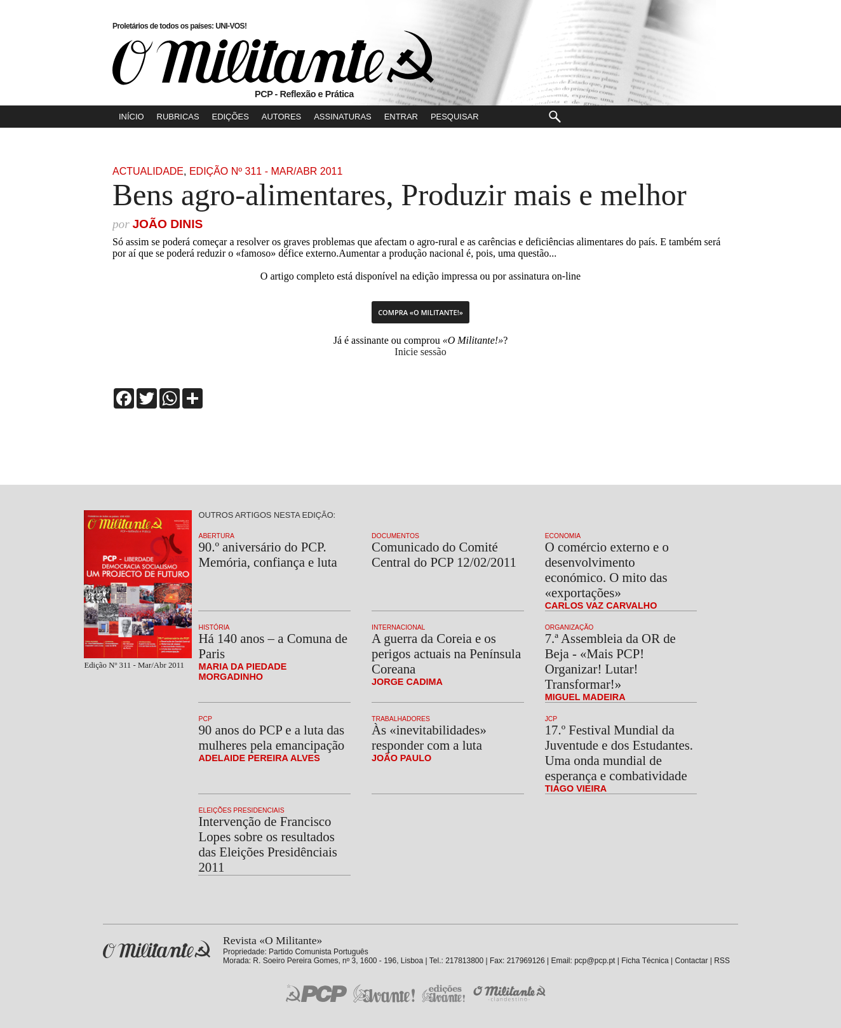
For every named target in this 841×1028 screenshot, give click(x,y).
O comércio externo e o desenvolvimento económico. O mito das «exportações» (607, 569)
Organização (569, 627)
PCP (205, 718)
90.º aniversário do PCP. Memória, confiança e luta (267, 554)
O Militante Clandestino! (511, 993)
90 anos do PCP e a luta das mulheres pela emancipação (271, 737)
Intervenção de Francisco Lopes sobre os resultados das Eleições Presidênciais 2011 (267, 844)
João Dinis (167, 224)
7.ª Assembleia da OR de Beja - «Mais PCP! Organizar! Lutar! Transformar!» (610, 661)
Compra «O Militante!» (420, 312)
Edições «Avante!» (443, 993)
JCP (551, 718)
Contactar (691, 960)
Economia (563, 535)
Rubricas (178, 116)
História (213, 627)
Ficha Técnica (644, 960)
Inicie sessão (420, 351)
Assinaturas (342, 116)
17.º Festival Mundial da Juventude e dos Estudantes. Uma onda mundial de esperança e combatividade (619, 752)
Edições (230, 116)
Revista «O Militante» (156, 949)
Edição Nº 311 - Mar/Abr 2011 (265, 171)
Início (131, 116)
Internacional (398, 627)
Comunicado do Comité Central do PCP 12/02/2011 (444, 554)
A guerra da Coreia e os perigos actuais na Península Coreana (446, 653)
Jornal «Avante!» (384, 993)
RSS (722, 960)
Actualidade (148, 171)
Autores (281, 116)
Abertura (216, 535)
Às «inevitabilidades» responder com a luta (429, 737)
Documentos (395, 535)
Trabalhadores (401, 718)
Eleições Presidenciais (241, 810)
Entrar (401, 116)
